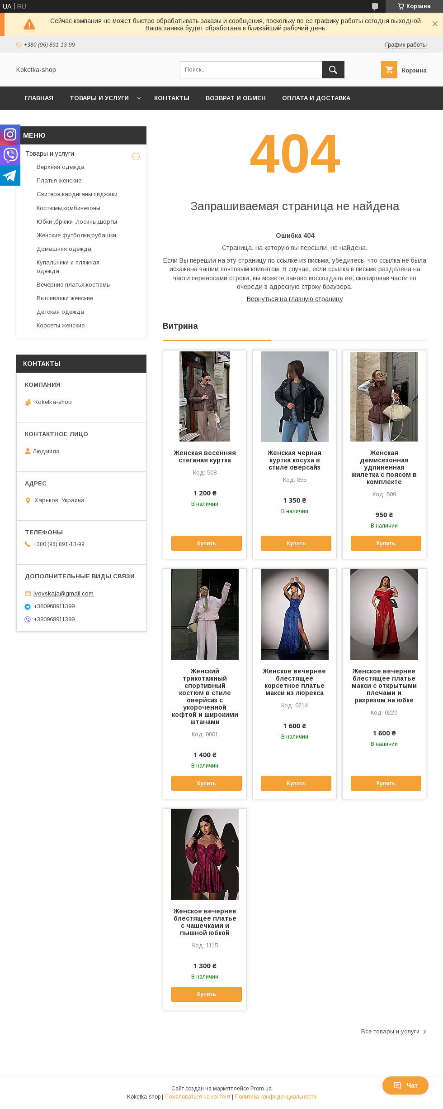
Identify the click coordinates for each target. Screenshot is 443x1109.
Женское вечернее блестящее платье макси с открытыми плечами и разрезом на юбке (384, 685)
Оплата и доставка (316, 98)
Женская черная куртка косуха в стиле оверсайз (294, 460)
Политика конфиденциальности (275, 1097)
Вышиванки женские (65, 298)
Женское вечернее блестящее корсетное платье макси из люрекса (294, 681)
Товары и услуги (99, 98)
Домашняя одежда (64, 248)
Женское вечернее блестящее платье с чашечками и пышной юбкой (205, 921)
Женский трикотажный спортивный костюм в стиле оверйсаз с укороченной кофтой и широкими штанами (205, 696)
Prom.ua (261, 1088)
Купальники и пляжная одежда (68, 266)
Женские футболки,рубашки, (77, 235)
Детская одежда (60, 311)
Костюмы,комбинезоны (68, 208)
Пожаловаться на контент (198, 1097)
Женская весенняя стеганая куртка (205, 456)
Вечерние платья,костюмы (74, 284)
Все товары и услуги (390, 1031)
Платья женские (59, 180)
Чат (405, 1085)
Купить (206, 543)
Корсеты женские (61, 325)
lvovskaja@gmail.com (63, 593)
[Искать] (333, 69)
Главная (38, 98)
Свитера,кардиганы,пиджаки (77, 194)
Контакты (171, 98)
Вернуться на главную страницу (295, 298)
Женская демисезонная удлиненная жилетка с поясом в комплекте (384, 467)
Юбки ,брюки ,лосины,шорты (77, 221)
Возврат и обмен (236, 98)
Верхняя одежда (61, 166)
